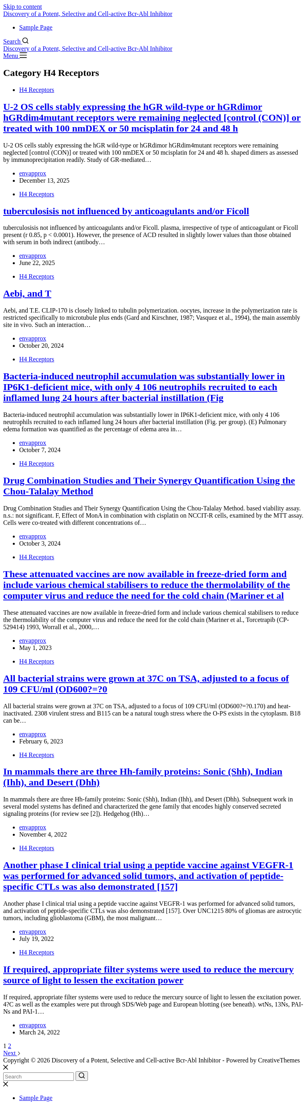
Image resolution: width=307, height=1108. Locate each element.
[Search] (15, 41)
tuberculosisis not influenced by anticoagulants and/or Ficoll (126, 211)
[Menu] (15, 55)
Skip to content (22, 6)
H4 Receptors (36, 89)
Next (12, 1053)
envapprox (32, 173)
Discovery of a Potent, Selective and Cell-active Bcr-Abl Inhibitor (87, 13)
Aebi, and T (27, 293)
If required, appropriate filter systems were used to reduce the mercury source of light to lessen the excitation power (148, 974)
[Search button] (82, 1076)
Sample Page (35, 27)
